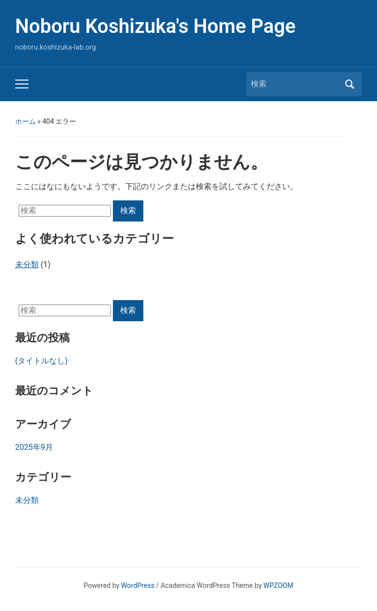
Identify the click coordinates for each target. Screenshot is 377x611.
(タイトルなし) (41, 360)
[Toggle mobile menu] (21, 84)
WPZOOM (279, 585)
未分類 (27, 500)
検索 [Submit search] (349, 84)
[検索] (295, 84)
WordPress (138, 585)
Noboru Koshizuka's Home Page (155, 26)
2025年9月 (34, 447)
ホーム (25, 121)
